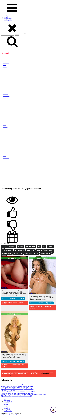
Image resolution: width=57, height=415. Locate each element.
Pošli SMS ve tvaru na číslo (12, 303)
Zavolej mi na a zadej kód (13, 298)
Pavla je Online (14, 258)
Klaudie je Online (14, 314)
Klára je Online (42, 258)
